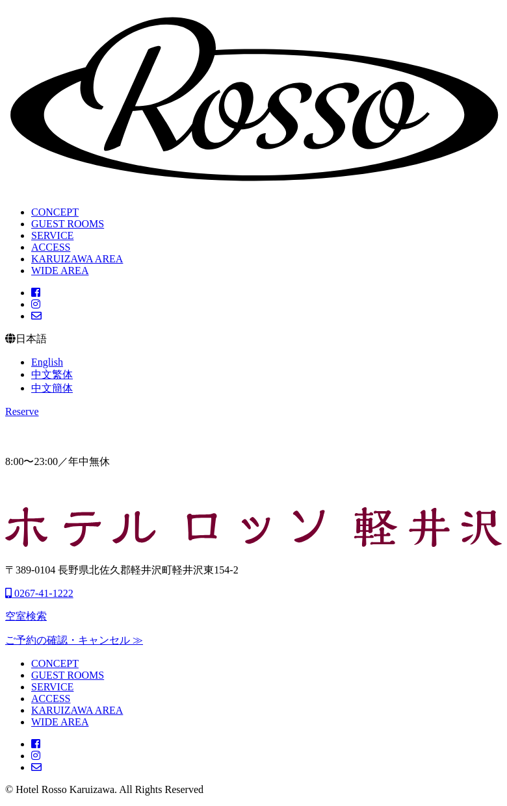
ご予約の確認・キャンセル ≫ (74, 640)
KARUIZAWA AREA (77, 258)
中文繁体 (52, 374)
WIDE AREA (59, 270)
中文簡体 (52, 388)
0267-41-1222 (39, 593)
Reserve (22, 411)
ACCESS (50, 247)
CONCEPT (55, 212)
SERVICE (52, 235)
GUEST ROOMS (67, 223)
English (47, 362)
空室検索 (26, 616)
